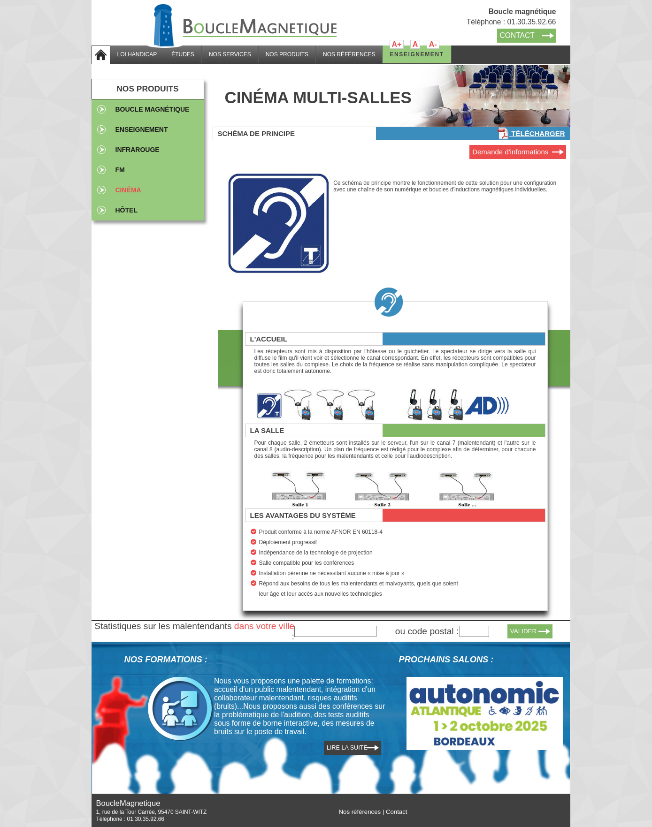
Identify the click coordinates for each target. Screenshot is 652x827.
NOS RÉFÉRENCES (349, 54)
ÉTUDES (182, 54)
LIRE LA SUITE (347, 747)
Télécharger (531, 133)
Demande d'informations (510, 152)
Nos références (360, 811)
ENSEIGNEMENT (417, 54)
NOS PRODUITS (287, 54)
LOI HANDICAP (137, 54)
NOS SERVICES (230, 54)
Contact (396, 811)
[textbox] (335, 631)
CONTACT (517, 35)
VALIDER (523, 631)
